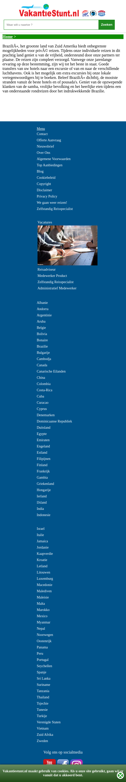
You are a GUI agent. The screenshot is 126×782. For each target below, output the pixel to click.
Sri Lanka (43, 678)
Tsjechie (42, 703)
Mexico (42, 616)
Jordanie (42, 547)
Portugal (42, 660)
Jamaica (42, 541)
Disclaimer (44, 190)
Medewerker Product (52, 276)
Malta (41, 603)
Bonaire (42, 340)
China (41, 378)
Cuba (40, 396)
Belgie (41, 328)
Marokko (43, 610)
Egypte (42, 434)
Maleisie (43, 597)
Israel (40, 529)
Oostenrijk (44, 641)
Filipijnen (43, 459)
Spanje (41, 672)
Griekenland (45, 484)
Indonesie (43, 515)
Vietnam (42, 728)
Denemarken (46, 415)
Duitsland (43, 427)
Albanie (42, 303)
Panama (42, 647)
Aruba (41, 321)
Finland (42, 465)
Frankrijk (43, 471)
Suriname (43, 685)
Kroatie (42, 560)
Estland (42, 452)
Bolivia (42, 334)
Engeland (43, 446)
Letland (42, 566)
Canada (42, 365)
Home (7, 36)
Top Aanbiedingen (49, 165)
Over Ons (43, 153)
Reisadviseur (47, 269)
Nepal (41, 628)
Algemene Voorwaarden (53, 159)
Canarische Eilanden (51, 371)
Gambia (42, 477)
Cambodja (44, 359)
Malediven (44, 591)
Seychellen (44, 666)
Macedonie (44, 585)
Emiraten (43, 440)
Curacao (42, 402)
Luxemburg (45, 579)
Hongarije (44, 490)
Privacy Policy (47, 196)
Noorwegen (45, 635)
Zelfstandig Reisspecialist (55, 209)
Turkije (42, 716)
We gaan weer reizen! (52, 202)
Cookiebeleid (46, 178)
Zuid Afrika (45, 735)
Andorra (42, 309)
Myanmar (43, 622)
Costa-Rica (44, 390)
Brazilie (42, 346)
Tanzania (43, 691)
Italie (40, 535)
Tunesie (42, 710)
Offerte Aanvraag (49, 140)
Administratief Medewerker (57, 288)
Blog (40, 171)
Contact (42, 134)
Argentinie (44, 315)
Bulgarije (43, 353)
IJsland (42, 502)
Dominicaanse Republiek (54, 421)
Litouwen (43, 572)
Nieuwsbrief (45, 146)
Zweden (42, 741)
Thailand (43, 697)
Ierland (42, 496)
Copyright (44, 184)
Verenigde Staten (48, 722)
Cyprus (42, 409)
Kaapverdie (45, 554)
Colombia (43, 384)
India (40, 509)
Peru (40, 653)
